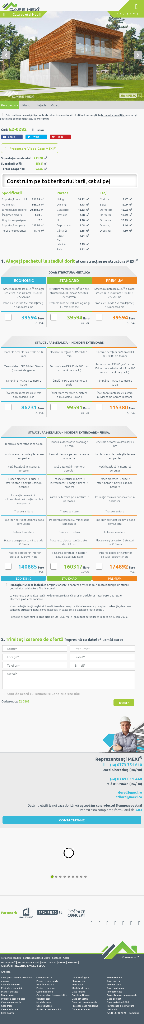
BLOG (42, 965)
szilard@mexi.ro (129, 796)
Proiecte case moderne (85, 1006)
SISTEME (72, 962)
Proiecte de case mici (48, 1009)
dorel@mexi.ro (130, 792)
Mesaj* (68, 679)
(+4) (126, 765)
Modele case (43, 1002)
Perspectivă (9, 105)
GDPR (47, 957)
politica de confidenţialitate (16, 118)
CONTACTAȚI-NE (72, 820)
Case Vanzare (44, 1006)
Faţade (42, 105)
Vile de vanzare (45, 984)
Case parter (113, 981)
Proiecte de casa (45, 988)
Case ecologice (80, 977)
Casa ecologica (115, 988)
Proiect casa (114, 984)
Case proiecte (44, 977)
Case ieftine (78, 991)
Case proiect (114, 998)
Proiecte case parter (48, 981)
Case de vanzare (10, 984)
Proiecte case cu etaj (13, 998)
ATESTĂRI (6, 965)
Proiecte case (114, 977)
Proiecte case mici (11, 988)
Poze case (77, 984)
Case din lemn (80, 998)
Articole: (6, 972)
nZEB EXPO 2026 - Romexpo (123, 1013)
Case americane (81, 1009)
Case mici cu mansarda (84, 1002)
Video (55, 105)
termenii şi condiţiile (113, 115)
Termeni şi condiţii (11, 957)
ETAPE (62, 962)
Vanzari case (43, 998)
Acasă (66, 957)
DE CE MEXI (8, 962)
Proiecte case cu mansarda (122, 995)
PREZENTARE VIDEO (25, 965)
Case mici (6, 1006)
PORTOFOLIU (48, 962)
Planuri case (78, 981)
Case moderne (44, 991)
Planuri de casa (9, 991)
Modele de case (81, 988)
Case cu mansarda (11, 1002)
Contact (56, 957)
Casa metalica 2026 (118, 1002)
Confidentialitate (32, 957)
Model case (7, 995)
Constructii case (81, 995)
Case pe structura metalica (51, 995)
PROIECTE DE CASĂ (28, 962)
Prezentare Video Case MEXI (29, 148)
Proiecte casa (114, 991)
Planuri (27, 105)
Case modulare (9, 1009)
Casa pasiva (7, 1013)
